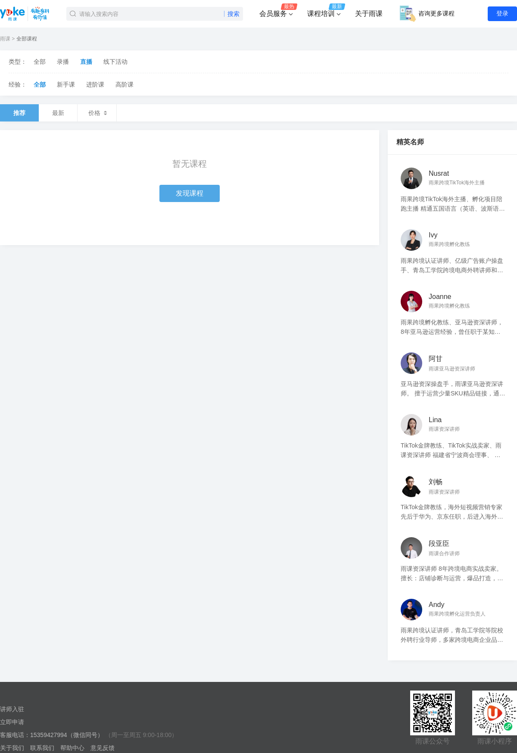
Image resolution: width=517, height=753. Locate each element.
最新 (58, 112)
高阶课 (124, 84)
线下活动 (115, 61)
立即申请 (12, 722)
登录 (502, 13)
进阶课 (95, 84)
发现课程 (189, 193)
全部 (40, 61)
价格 (97, 112)
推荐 (19, 112)
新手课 (66, 84)
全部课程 (26, 39)
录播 (63, 61)
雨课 (5, 39)
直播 (86, 61)
